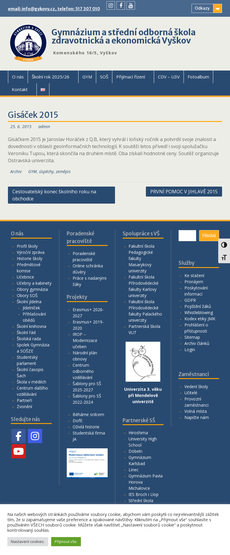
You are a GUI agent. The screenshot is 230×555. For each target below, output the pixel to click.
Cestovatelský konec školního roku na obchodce (54, 195)
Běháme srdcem (88, 414)
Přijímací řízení (130, 77)
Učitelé (190, 392)
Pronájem (193, 281)
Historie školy (29, 258)
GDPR (190, 300)
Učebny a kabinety (34, 283)
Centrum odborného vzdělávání (83, 371)
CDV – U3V (169, 77)
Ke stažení (194, 275)
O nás (18, 77)
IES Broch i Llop (144, 494)
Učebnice (25, 277)
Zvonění (24, 406)
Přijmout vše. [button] (66, 541)
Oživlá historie (86, 427)
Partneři (24, 400)
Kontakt (20, 89)
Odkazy (202, 8)
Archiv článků (196, 343)
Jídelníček (31, 308)
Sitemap (192, 337)
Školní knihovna (31, 326)
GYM (87, 77)
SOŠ (104, 77)
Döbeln (135, 451)
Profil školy (27, 246)
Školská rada (29, 338)
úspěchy (46, 171)
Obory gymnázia (32, 289)
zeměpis (63, 171)
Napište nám (196, 417)
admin (44, 126)
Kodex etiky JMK (199, 318)
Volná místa (195, 411)
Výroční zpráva (30, 252)
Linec (134, 469)
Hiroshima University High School (143, 439)
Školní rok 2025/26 (50, 77)
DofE (77, 420)
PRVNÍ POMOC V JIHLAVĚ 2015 (184, 191)
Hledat (209, 235)
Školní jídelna (29, 301)
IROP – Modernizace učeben (85, 340)
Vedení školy (196, 386)
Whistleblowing (198, 312)
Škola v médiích (31, 382)
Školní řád (26, 332)
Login (189, 349)
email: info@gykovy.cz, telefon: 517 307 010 (54, 8)
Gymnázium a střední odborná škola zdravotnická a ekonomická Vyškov (123, 36)
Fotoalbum (198, 77)
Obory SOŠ (27, 295)
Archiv (15, 171)
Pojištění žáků (197, 306)
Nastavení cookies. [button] (28, 541)
